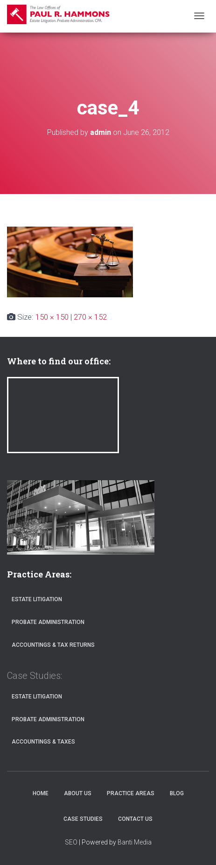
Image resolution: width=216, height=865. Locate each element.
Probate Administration (48, 622)
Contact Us (135, 819)
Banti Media (135, 842)
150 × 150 (52, 317)
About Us (77, 793)
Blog (177, 793)
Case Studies (83, 819)
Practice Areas (130, 793)
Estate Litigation (37, 599)
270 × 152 (90, 317)
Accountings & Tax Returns (53, 645)
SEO (71, 842)
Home (41, 793)
